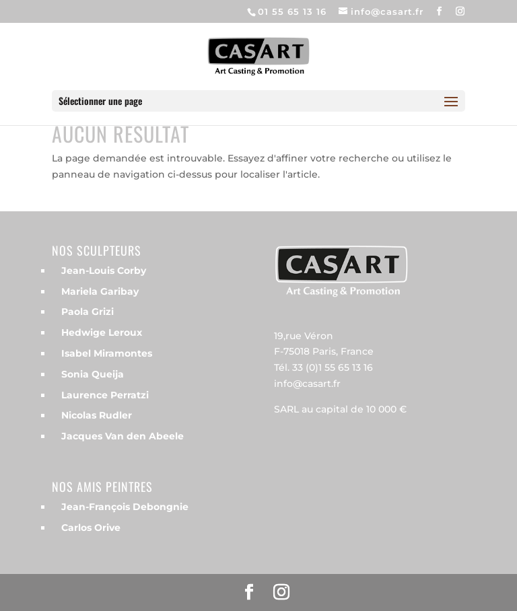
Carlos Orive (90, 528)
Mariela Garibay (100, 291)
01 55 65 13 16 (292, 11)
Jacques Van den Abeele (122, 436)
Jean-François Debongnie (124, 507)
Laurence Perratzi (105, 395)
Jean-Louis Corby (103, 270)
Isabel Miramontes (106, 353)
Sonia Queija (92, 374)
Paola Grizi (87, 312)
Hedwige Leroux (101, 332)
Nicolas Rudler (96, 415)
